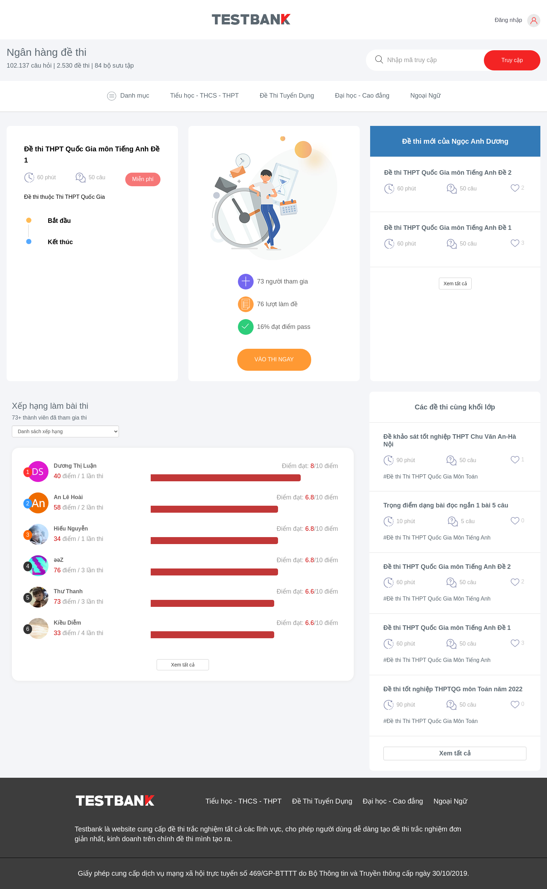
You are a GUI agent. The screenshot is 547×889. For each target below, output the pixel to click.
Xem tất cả (455, 283)
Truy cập (512, 60)
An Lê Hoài (68, 497)
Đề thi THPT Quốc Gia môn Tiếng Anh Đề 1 (447, 227)
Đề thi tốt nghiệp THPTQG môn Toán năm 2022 (453, 689)
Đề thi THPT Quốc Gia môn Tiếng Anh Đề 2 (447, 172)
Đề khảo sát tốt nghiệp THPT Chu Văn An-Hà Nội (449, 440)
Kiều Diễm (67, 623)
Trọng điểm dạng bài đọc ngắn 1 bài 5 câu (445, 505)
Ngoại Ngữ (425, 95)
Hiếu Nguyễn (71, 529)
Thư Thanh (68, 591)
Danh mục (127, 95)
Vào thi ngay (274, 359)
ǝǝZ (58, 560)
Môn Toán (465, 477)
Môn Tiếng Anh (471, 538)
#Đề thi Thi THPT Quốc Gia (417, 477)
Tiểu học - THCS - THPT (204, 95)
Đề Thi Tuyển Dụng (287, 95)
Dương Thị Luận (75, 466)
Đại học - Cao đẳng (362, 95)
